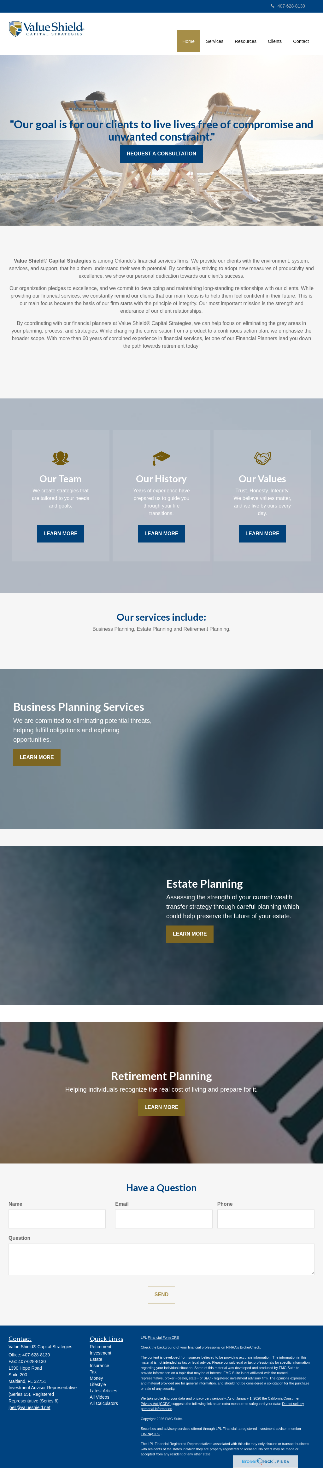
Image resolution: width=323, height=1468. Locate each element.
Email (122, 1204)
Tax (93, 1371)
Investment (100, 1352)
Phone (225, 1204)
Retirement (100, 1346)
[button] (214, 33)
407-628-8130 (288, 6)
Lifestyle (98, 1384)
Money (96, 1378)
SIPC (156, 1434)
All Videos (99, 1397)
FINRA (146, 1434)
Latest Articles (103, 1390)
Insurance (99, 1365)
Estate (96, 1359)
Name (15, 1204)
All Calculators (104, 1403)
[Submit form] (161, 1294)
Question (19, 1238)
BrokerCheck (250, 1347)
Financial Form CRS (163, 1337)
